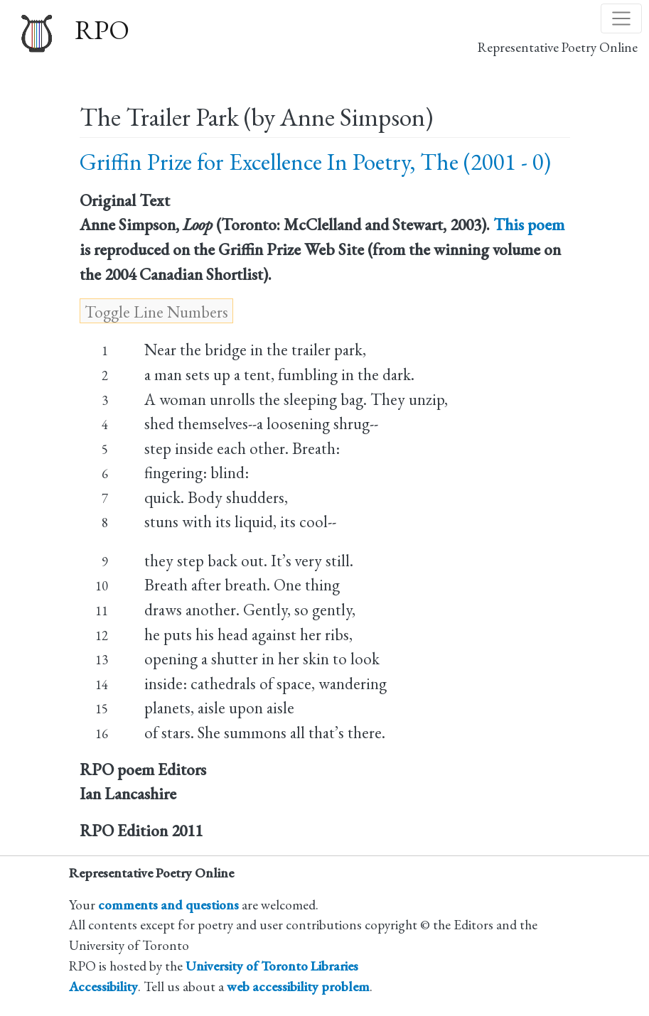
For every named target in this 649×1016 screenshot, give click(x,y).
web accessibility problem (298, 986)
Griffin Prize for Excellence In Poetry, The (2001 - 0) (315, 161)
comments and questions (168, 905)
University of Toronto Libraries (272, 966)
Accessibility (103, 986)
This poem (528, 224)
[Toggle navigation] (621, 18)
